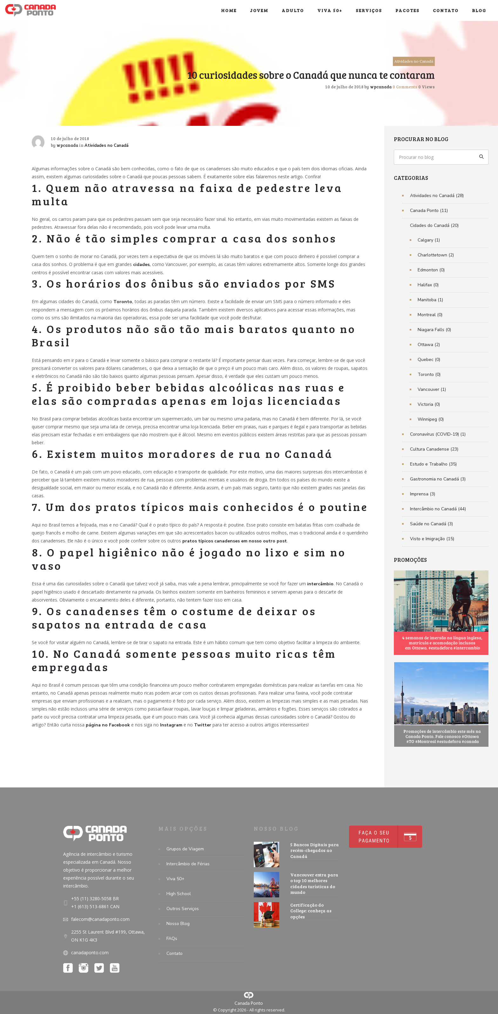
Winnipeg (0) (431, 419)
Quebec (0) (429, 360)
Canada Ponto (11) (429, 211)
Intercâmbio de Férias (188, 864)
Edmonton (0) (431, 270)
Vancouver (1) (432, 389)
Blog (479, 10)
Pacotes (407, 10)
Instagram (171, 725)
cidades (141, 265)
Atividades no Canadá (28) (437, 196)
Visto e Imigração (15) (432, 539)
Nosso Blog (178, 924)
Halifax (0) (428, 285)
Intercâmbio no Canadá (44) (438, 509)
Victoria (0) (429, 404)
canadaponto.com (90, 952)
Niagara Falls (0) (434, 330)
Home (229, 10)
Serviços (369, 10)
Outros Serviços (182, 909)
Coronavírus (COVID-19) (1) (438, 434)
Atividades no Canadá (413, 61)
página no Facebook (108, 725)
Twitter (202, 725)
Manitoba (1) (430, 300)
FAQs (171, 939)
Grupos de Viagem (185, 849)
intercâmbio (320, 584)
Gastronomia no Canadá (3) (438, 479)
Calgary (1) (429, 240)
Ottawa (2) (429, 345)
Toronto (122, 302)
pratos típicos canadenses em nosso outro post (234, 541)
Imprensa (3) (422, 494)
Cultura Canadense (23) (434, 449)
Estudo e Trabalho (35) (433, 464)
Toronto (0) (429, 374)
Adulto (293, 10)
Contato (446, 10)
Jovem (259, 10)
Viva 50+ (329, 10)
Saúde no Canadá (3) (431, 524)
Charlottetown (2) (436, 255)
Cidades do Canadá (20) (434, 225)
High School (178, 894)
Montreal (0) (430, 315)
